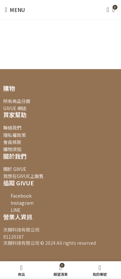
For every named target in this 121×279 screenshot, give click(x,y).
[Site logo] (61, 9)
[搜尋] (106, 9)
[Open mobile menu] (15, 9)
